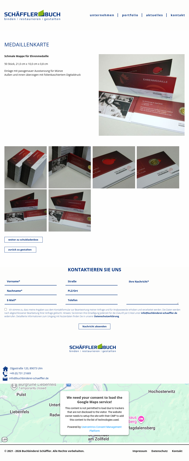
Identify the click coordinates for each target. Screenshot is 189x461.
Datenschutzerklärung (106, 316)
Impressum (140, 451)
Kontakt (177, 451)
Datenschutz (159, 451)
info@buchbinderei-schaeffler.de (159, 313)
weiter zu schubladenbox (23, 239)
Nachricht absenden (95, 326)
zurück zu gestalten (20, 249)
